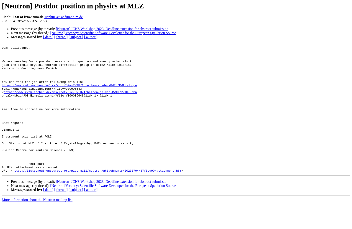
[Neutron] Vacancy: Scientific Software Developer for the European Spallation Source (113, 33)
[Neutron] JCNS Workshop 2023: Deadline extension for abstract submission (112, 29)
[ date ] (48, 37)
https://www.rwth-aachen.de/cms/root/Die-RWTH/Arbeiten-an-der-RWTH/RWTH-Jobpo (69, 93)
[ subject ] (76, 37)
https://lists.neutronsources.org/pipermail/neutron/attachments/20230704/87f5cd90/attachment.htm (97, 196)
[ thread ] (61, 37)
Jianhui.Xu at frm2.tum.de (63, 17)
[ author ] (91, 37)
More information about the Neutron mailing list (37, 225)
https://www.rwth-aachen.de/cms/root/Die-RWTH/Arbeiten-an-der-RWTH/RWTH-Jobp (70, 101)
